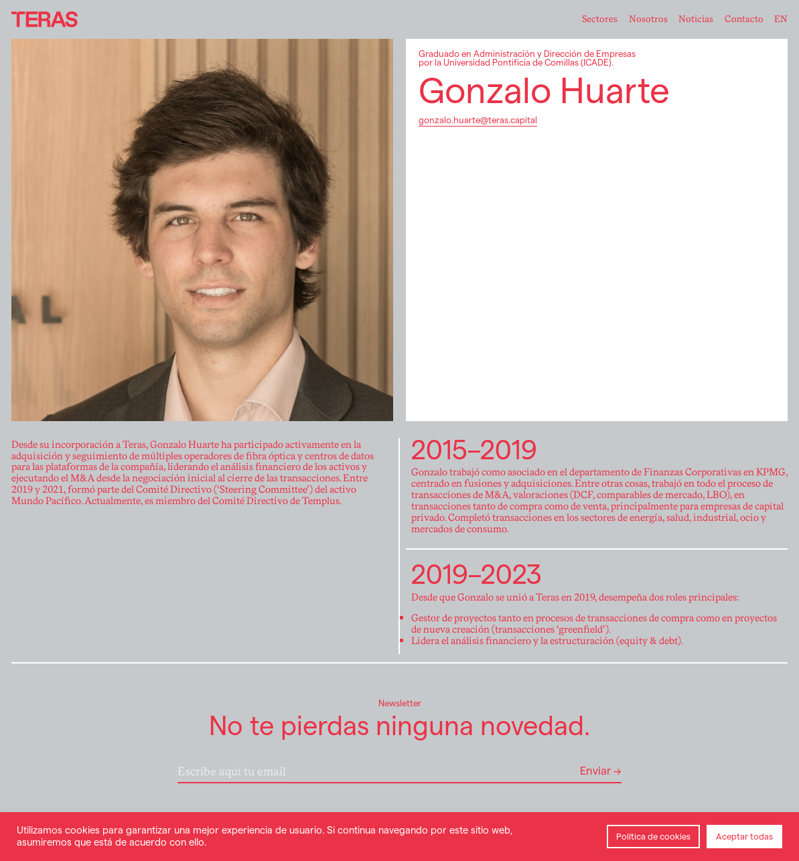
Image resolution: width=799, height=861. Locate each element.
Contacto (744, 19)
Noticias (695, 19)
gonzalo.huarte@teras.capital (478, 120)
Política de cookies (653, 836)
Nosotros (648, 19)
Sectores (600, 19)
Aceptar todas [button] (744, 836)
